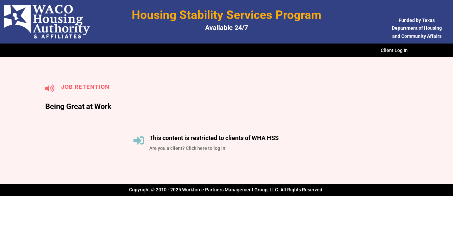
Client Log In (394, 50)
